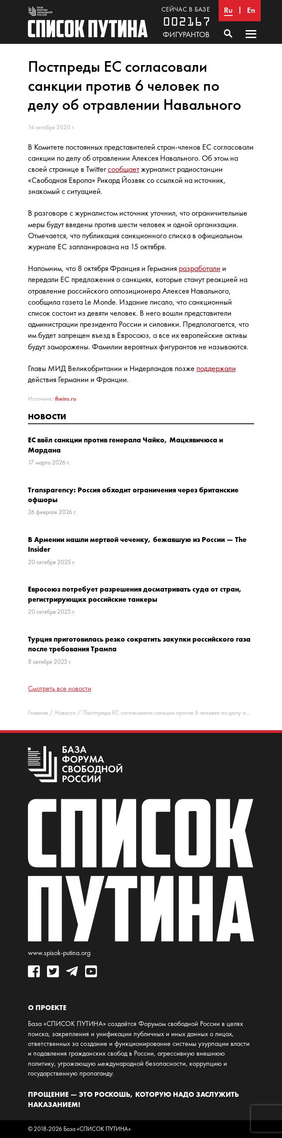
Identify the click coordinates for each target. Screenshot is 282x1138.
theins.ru (65, 399)
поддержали (216, 368)
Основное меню (251, 42)
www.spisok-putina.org (59, 952)
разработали (199, 268)
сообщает (123, 169)
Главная (38, 712)
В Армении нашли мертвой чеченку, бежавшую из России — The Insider (137, 544)
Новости (47, 416)
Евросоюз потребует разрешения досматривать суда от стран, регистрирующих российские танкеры (135, 593)
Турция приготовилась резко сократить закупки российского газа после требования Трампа (139, 644)
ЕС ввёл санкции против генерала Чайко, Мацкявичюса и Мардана (125, 444)
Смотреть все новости (59, 688)
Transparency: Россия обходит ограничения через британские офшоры (133, 494)
